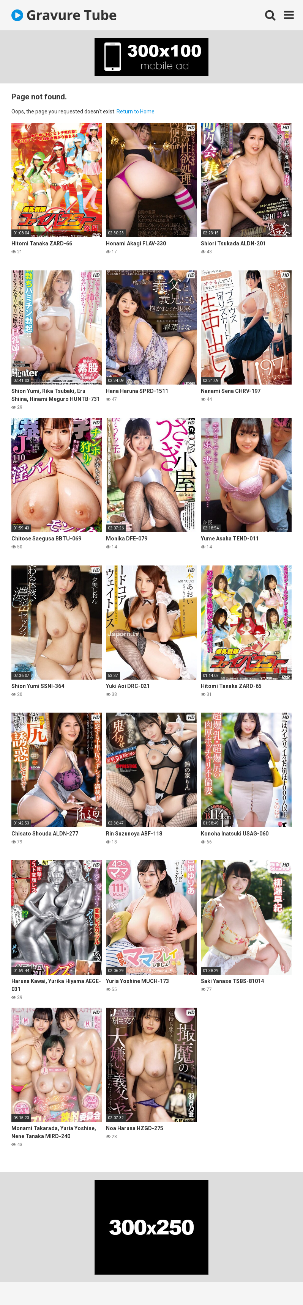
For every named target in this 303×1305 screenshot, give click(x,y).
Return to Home (136, 111)
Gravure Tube (64, 15)
